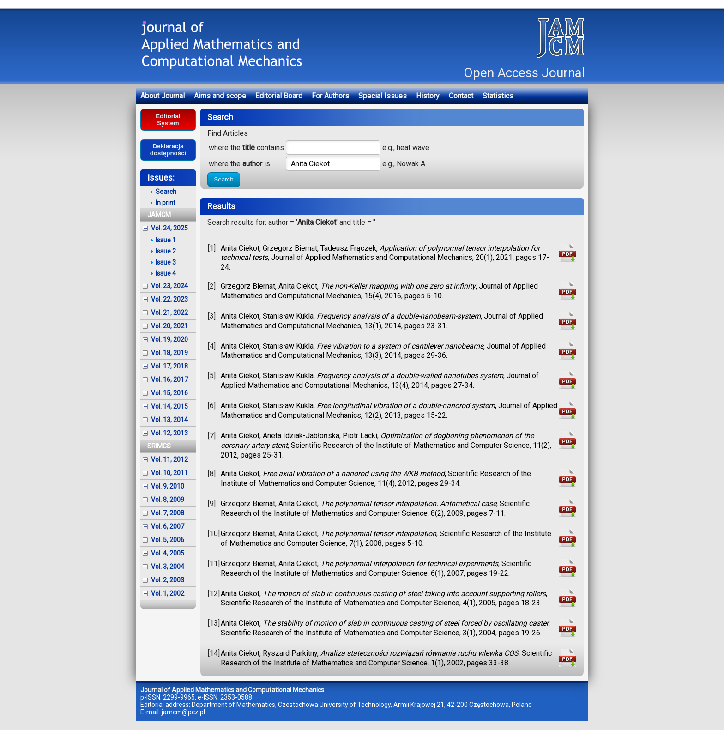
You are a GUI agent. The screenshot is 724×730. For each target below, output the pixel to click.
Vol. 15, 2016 (169, 393)
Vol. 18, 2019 (169, 352)
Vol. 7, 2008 (167, 513)
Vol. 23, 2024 (169, 286)
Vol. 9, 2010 (167, 486)
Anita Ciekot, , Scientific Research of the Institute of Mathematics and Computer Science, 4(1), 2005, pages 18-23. (384, 598)
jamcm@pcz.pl (183, 712)
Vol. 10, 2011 (169, 473)
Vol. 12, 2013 (169, 433)
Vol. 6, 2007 (167, 526)
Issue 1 (166, 240)
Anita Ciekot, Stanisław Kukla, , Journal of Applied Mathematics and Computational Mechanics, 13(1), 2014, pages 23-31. (382, 321)
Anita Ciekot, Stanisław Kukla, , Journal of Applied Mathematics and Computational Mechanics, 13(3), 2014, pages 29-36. (383, 351)
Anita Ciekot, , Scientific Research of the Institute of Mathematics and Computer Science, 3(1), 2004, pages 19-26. (385, 628)
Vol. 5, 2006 (167, 539)
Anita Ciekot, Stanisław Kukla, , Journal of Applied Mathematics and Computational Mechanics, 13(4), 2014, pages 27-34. (380, 380)
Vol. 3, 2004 (167, 566)
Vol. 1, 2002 (167, 593)
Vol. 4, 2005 (167, 553)
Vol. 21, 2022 (169, 312)
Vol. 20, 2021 (169, 326)
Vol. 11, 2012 (169, 459)
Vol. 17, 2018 (169, 366)
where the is (239, 163)
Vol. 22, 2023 (169, 299)
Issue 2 (166, 251)
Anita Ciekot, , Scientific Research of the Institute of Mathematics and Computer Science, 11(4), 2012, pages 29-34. (376, 478)
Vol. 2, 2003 (167, 580)
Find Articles (227, 133)
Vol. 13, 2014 (169, 419)
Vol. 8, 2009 (167, 499)
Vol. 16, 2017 (169, 379)
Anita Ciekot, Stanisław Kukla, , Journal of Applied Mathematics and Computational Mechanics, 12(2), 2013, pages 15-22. (389, 410)
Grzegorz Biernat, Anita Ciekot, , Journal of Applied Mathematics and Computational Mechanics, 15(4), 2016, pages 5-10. (379, 291)
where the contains (246, 147)
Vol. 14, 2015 (169, 406)
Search (223, 179)
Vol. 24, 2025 (169, 228)
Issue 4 (166, 273)
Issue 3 (166, 262)
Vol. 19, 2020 (169, 339)
